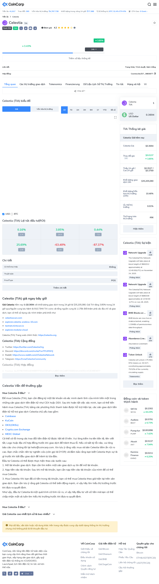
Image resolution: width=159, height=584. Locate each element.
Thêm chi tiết (59, 287)
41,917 (12, 11)
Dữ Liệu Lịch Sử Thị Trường (97, 84)
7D (71, 110)
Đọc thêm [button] (60, 375)
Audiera (134, 419)
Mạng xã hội (133, 84)
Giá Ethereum (105, 554)
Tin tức (120, 84)
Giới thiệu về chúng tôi (87, 551)
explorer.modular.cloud (16, 329)
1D (64, 110)
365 (27, 11)
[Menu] (155, 4)
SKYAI (134, 409)
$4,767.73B (54, 11)
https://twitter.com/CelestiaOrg (28, 347)
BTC (16, 213)
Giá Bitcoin (103, 549)
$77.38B (90, 11)
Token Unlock (132, 354)
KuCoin (9, 420)
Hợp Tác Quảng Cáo (126, 551)
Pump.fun (135, 430)
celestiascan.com (13, 317)
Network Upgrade (134, 252)
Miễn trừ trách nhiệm (88, 576)
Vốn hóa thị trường (45, 109)
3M (84, 110)
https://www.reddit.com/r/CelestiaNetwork (33, 355)
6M (91, 110)
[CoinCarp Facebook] (10, 573)
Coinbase (10, 416)
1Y (98, 110)
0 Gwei (144, 11)
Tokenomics (55, 84)
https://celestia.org (47, 335)
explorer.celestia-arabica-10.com (21, 321)
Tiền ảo (5, 17)
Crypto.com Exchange (17, 429)
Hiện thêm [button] (138, 228)
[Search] (149, 4)
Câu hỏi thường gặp (126, 569)
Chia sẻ (79, 91)
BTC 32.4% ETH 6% (117, 11)
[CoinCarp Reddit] (16, 573)
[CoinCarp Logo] (14, 4)
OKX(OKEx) (12, 425)
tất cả (113, 110)
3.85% (99, 40)
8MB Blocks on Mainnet (137, 312)
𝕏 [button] (21, 28)
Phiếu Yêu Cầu (126, 557)
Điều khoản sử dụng (88, 559)
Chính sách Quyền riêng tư (88, 567)
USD (7, 213)
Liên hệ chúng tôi (127, 562)
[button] (25, 28)
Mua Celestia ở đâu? (16, 393)
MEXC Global (12, 434)
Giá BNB (102, 559)
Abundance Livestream (137, 338)
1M (77, 110)
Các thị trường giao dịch (32, 84)
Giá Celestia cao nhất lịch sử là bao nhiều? (28, 514)
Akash (134, 441)
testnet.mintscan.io (14, 325)
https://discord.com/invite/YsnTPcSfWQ (33, 351)
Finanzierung (73, 84)
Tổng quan (10, 84)
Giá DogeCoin (105, 564)
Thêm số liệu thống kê (79, 58)
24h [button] (94, 49)
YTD (105, 110)
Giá (16, 109)
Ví (145, 84)
